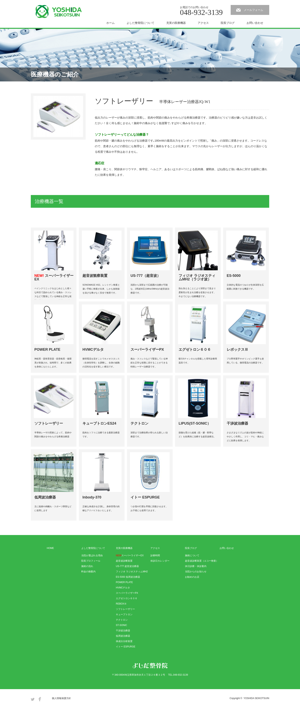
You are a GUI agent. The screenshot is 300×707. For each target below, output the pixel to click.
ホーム (110, 22)
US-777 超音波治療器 (127, 566)
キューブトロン (124, 614)
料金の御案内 (88, 571)
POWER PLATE (124, 582)
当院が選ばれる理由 (92, 555)
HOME (50, 548)
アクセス (203, 22)
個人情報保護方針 (61, 698)
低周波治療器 (123, 636)
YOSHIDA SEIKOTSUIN (256, 698)
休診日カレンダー (159, 561)
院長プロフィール (90, 561)
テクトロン (122, 620)
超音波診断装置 (124, 561)
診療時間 (155, 555)
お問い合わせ (255, 22)
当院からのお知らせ (195, 571)
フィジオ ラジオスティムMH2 (132, 571)
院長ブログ (228, 22)
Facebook (40, 699)
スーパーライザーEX (130, 555)
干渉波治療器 (123, 630)
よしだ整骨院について (140, 22)
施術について (192, 555)
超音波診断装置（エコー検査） (201, 561)
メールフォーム (253, 10)
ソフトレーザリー (125, 609)
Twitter (33, 699)
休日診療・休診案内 (195, 566)
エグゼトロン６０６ (126, 598)
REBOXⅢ (121, 604)
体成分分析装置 (124, 641)
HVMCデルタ (123, 587)
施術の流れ (87, 566)
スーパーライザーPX (127, 593)
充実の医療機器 (176, 22)
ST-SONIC (121, 625)
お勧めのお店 (192, 577)
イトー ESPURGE (125, 646)
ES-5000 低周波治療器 (128, 577)
